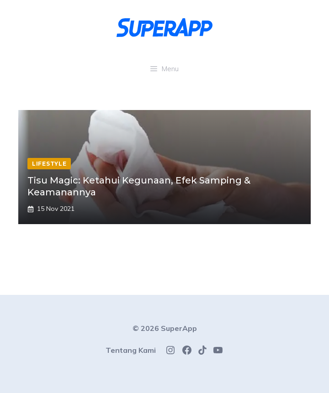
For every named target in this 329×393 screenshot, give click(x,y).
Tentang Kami (131, 350)
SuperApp (179, 328)
